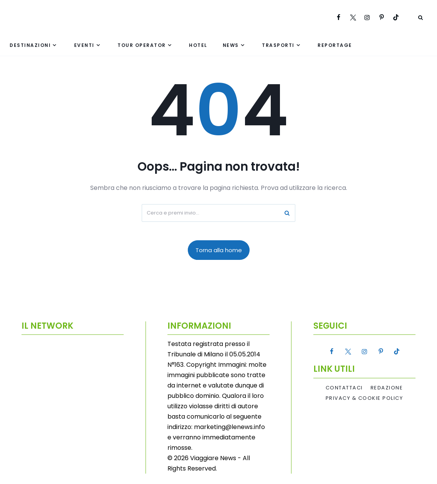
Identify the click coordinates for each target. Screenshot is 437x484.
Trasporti (278, 45)
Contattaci (344, 388)
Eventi (84, 45)
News (231, 45)
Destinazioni (30, 45)
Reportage (335, 45)
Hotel (198, 45)
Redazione (387, 388)
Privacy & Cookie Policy (364, 398)
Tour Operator (142, 45)
